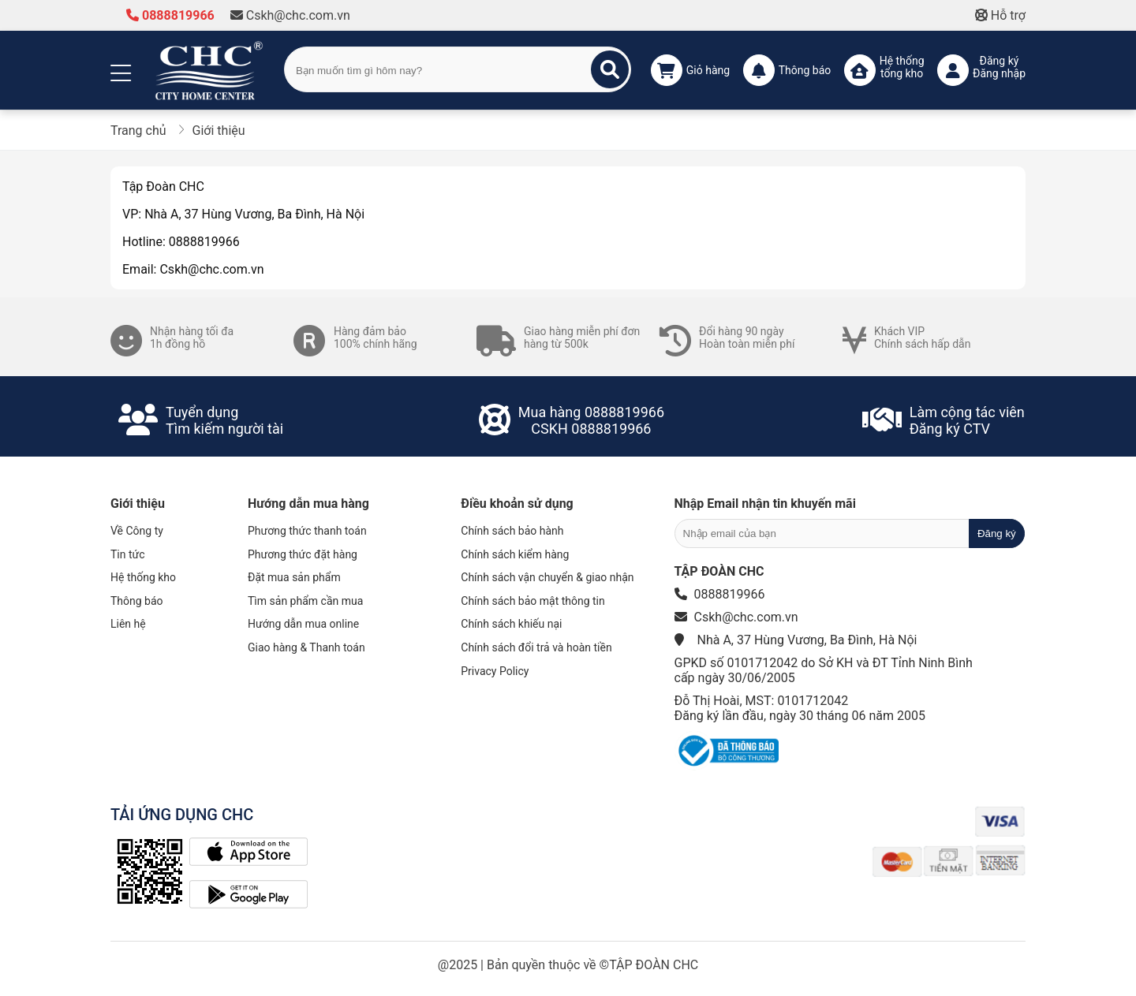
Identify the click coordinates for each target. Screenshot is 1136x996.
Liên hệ (128, 623)
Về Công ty (136, 530)
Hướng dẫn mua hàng (308, 503)
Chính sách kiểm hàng (515, 554)
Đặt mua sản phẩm (294, 577)
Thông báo (136, 601)
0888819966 (170, 15)
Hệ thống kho (143, 577)
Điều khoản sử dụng (517, 503)
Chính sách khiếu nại (511, 623)
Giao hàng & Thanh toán (306, 647)
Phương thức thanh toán (307, 530)
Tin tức (127, 554)
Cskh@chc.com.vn (290, 15)
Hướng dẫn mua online (303, 623)
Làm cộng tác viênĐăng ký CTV (967, 420)
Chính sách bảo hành (512, 530)
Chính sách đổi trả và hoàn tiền (536, 647)
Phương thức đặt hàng (302, 554)
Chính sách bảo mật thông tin (533, 601)
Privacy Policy (495, 671)
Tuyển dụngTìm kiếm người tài (224, 420)
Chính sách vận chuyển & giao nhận (547, 577)
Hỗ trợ (1000, 15)
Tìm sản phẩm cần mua (305, 601)
